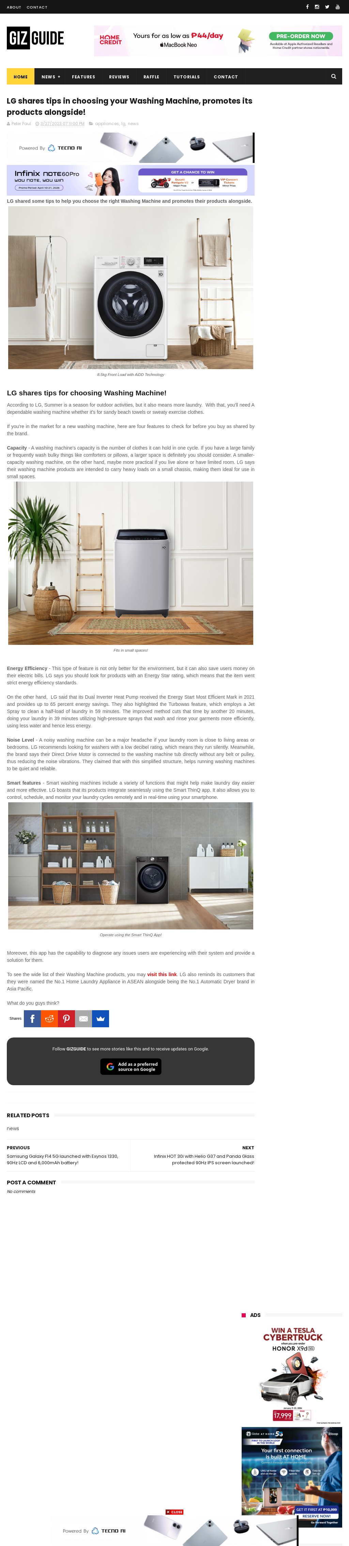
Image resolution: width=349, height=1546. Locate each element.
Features (83, 77)
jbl (280, 1465)
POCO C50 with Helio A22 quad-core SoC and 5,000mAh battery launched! (308, 587)
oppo (244, 1339)
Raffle (151, 77)
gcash (245, 1414)
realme (281, 1351)
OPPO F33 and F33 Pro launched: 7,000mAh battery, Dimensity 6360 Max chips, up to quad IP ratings (290, 803)
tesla (278, 1502)
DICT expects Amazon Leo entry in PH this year (309, 762)
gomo (245, 1490)
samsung (293, 1326)
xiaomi (282, 1339)
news (133, 125)
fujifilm (246, 1427)
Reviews (119, 77)
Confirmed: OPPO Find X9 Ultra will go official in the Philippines (309, 698)
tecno (245, 1402)
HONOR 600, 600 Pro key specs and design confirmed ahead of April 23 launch (308, 843)
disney (280, 1490)
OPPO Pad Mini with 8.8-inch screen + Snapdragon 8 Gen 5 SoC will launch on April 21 (308, 878)
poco (281, 1414)
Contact (37, 7)
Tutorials (186, 77)
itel (312, 1439)
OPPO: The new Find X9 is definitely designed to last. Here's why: (292, 350)
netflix (245, 1439)
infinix (282, 1376)
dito (314, 1402)
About (14, 7)
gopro (245, 1502)
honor (245, 1364)
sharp (282, 1427)
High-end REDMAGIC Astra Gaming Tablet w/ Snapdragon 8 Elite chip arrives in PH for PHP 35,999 (290, 627)
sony (284, 1389)
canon (280, 1439)
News (48, 77)
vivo (243, 1351)
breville (312, 1502)
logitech (247, 1465)
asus (281, 1364)
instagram (250, 1477)
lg (123, 125)
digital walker (252, 1452)
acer (280, 1402)
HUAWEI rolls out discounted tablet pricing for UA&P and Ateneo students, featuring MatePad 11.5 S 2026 (291, 918)
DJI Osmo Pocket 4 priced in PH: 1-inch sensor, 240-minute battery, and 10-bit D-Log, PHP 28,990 (309, 666)
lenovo (246, 1389)
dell (309, 1465)
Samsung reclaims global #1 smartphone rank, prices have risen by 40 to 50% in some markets (309, 733)
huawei (246, 1326)
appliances (107, 125)
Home (21, 77)
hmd (314, 1490)
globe (245, 1376)
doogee (297, 1452)
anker (288, 1477)
